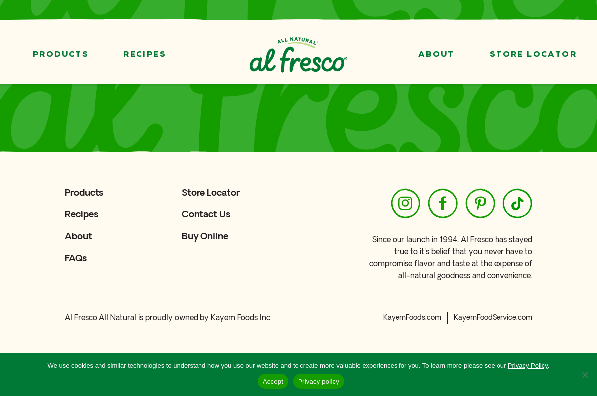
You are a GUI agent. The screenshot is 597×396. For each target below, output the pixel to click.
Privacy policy (318, 381)
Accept (273, 381)
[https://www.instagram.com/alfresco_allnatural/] (405, 203)
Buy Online (205, 236)
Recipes (144, 55)
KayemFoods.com (412, 317)
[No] (585, 375)
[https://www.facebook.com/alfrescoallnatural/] (443, 203)
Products (61, 55)
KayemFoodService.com (493, 317)
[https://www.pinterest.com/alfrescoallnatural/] (480, 203)
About (436, 55)
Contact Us (206, 214)
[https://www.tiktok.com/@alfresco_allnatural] (517, 203)
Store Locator (533, 55)
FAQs (76, 258)
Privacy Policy (528, 365)
